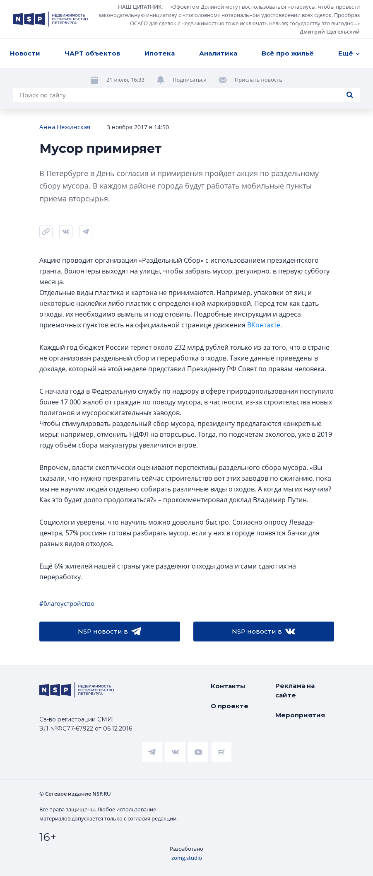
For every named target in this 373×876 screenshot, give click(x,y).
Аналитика (218, 53)
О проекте (229, 706)
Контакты (228, 686)
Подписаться (190, 79)
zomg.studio (186, 857)
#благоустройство (66, 603)
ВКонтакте (263, 324)
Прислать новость (258, 79)
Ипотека (159, 53)
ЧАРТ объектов (92, 53)
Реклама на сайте (295, 690)
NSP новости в (109, 631)
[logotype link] (50, 19)
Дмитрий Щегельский (330, 31)
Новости (25, 53)
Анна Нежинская (64, 127)
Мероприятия (300, 715)
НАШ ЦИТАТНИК (139, 6)
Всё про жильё (288, 53)
